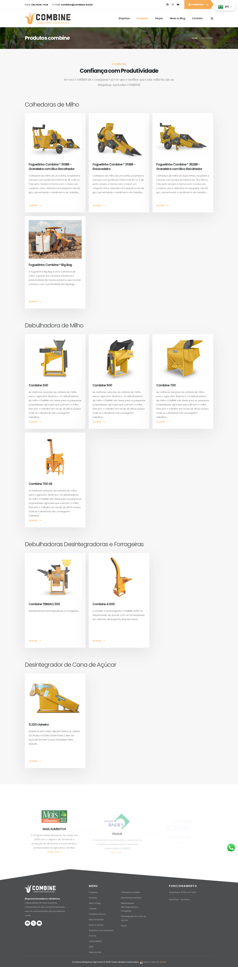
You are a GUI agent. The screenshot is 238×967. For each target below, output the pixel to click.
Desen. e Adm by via (150, 960)
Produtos (142, 18)
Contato (197, 18)
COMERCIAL (198, 4)
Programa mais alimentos (102, 929)
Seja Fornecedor (97, 918)
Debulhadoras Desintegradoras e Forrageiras (131, 906)
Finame (93, 934)
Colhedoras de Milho (132, 891)
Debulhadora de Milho (132, 896)
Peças (159, 18)
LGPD (91, 945)
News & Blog (177, 18)
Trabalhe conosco (98, 913)
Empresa (124, 18)
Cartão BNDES (96, 940)
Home (195, 38)
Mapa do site (96, 951)
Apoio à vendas (97, 923)
